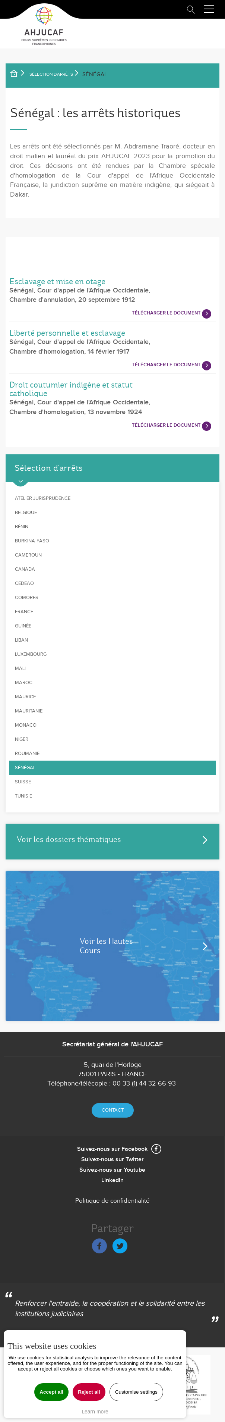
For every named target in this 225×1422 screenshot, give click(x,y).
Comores (26, 598)
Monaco (26, 725)
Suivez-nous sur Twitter (112, 1159)
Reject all (89, 1392)
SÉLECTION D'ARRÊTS (51, 74)
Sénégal (25, 768)
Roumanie (27, 754)
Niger (21, 739)
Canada (25, 569)
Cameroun (28, 555)
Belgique (26, 513)
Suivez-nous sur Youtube (112, 1170)
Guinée (23, 626)
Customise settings (136, 1392)
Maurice (25, 697)
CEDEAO (24, 583)
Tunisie (23, 796)
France (24, 612)
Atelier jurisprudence (42, 498)
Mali (20, 668)
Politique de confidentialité (112, 1201)
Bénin (21, 527)
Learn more (95, 1412)
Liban (21, 640)
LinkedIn (112, 1180)
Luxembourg (31, 654)
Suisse (23, 782)
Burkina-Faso (32, 541)
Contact (113, 1110)
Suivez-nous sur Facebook (112, 1149)
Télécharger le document (166, 313)
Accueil (18, 74)
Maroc (23, 683)
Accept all (51, 1392)
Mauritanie (28, 711)
